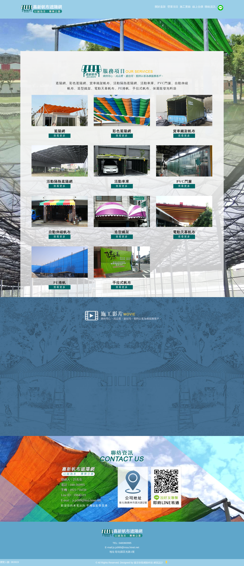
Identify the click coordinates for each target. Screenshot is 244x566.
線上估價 (197, 6)
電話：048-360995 (73, 485)
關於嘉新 (160, 6)
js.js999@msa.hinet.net (126, 547)
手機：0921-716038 (73, 490)
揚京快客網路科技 (143, 562)
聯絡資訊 (210, 6)
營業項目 (172, 6)
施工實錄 (185, 6)
